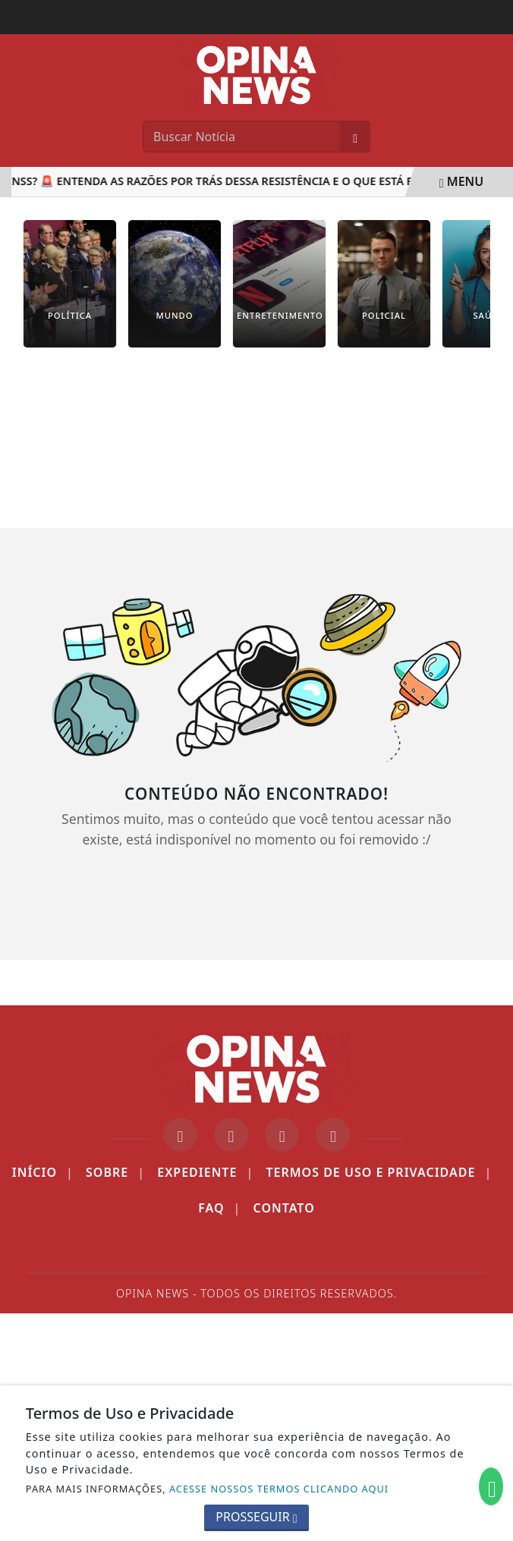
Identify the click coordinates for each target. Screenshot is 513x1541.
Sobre (115, 1172)
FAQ (219, 1208)
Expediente (205, 1172)
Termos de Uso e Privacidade (379, 1172)
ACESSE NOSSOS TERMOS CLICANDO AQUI (279, 1488)
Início (43, 1172)
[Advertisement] (256, 449)
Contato (284, 1208)
